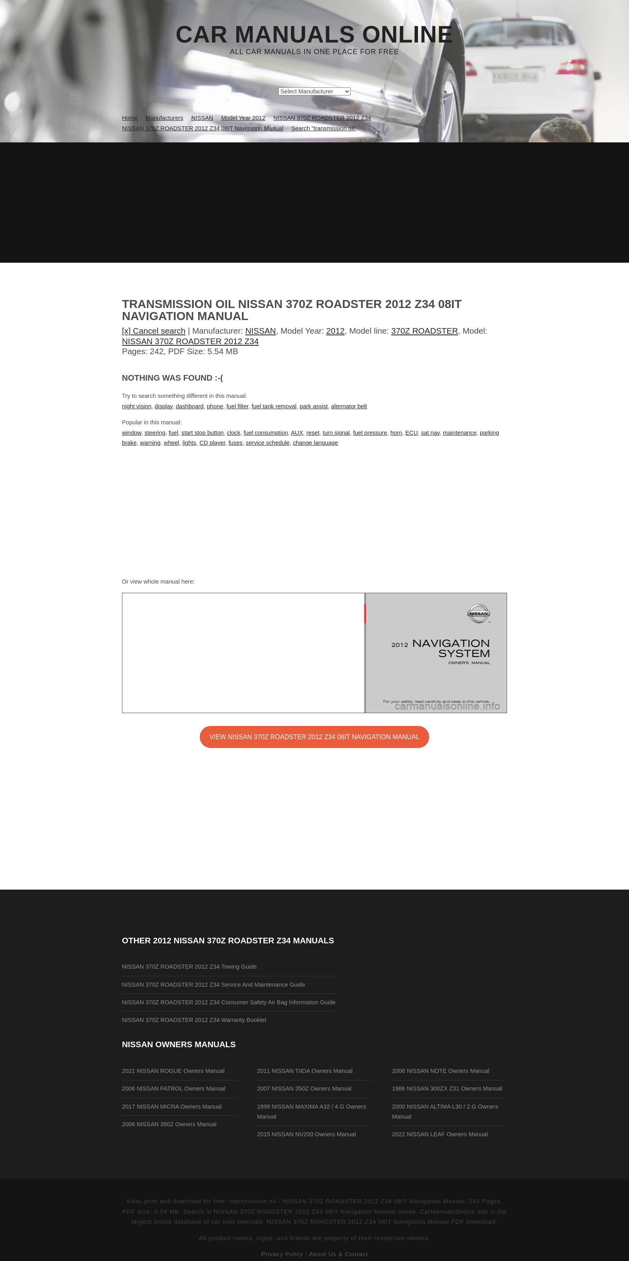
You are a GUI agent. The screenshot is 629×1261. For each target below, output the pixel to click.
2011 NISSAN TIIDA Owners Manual (305, 1071)
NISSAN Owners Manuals (179, 1044)
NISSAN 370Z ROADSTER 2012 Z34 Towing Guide (189, 966)
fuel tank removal (274, 406)
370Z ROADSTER (424, 330)
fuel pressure (370, 433)
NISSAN (261, 330)
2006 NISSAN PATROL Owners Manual (173, 1088)
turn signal (336, 433)
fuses (236, 443)
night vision (136, 406)
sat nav (430, 433)
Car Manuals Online (315, 34)
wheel (171, 443)
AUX (297, 433)
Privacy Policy (282, 1254)
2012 (335, 330)
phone (215, 406)
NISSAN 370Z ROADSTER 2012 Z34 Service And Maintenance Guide (213, 984)
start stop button (202, 433)
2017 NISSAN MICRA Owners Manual (171, 1106)
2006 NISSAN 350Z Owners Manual (169, 1124)
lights (189, 443)
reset (313, 433)
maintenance (460, 433)
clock (233, 433)
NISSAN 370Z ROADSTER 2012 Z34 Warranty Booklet (194, 1020)
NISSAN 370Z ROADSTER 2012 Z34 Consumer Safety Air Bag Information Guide (229, 1002)
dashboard (189, 406)
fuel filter (238, 406)
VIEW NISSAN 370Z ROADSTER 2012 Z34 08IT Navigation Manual (314, 736)
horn (396, 433)
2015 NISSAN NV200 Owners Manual (306, 1134)
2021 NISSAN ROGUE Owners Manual (173, 1071)
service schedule (268, 443)
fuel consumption (265, 433)
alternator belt (349, 406)
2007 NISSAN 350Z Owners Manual (304, 1088)
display (163, 406)
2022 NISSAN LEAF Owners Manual (440, 1134)
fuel (174, 433)
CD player (212, 443)
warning (150, 443)
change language (315, 443)
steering (154, 433)
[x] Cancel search (154, 330)
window (131, 433)
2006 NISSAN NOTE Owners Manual (440, 1071)
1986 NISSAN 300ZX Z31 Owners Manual (447, 1088)
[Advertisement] (314, 202)
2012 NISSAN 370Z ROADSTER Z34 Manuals (243, 940)
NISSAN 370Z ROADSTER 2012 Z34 (190, 341)
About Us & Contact (338, 1254)
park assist (314, 406)
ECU (412, 433)
